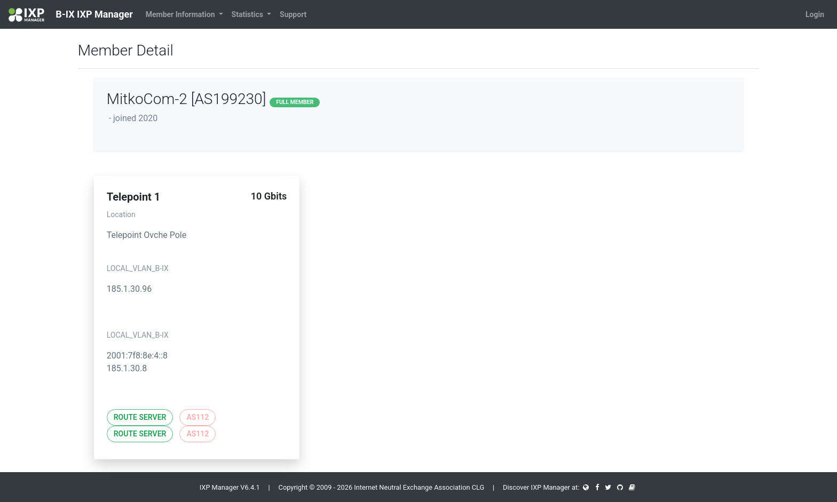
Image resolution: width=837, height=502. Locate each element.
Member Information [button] (181, 14)
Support (293, 14)
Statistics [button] (248, 14)
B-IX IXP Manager (71, 15)
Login (815, 14)
